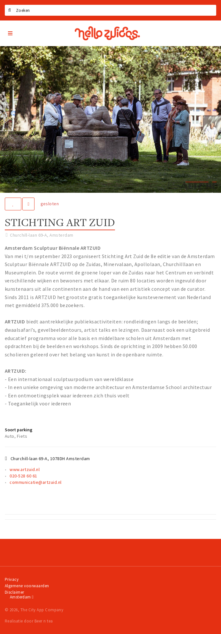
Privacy (12, 579)
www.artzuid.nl (25, 469)
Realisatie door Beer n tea (29, 621)
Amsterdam (22, 597)
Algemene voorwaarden (27, 586)
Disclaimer (14, 592)
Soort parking (18, 430)
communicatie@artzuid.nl (35, 482)
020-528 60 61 (23, 476)
